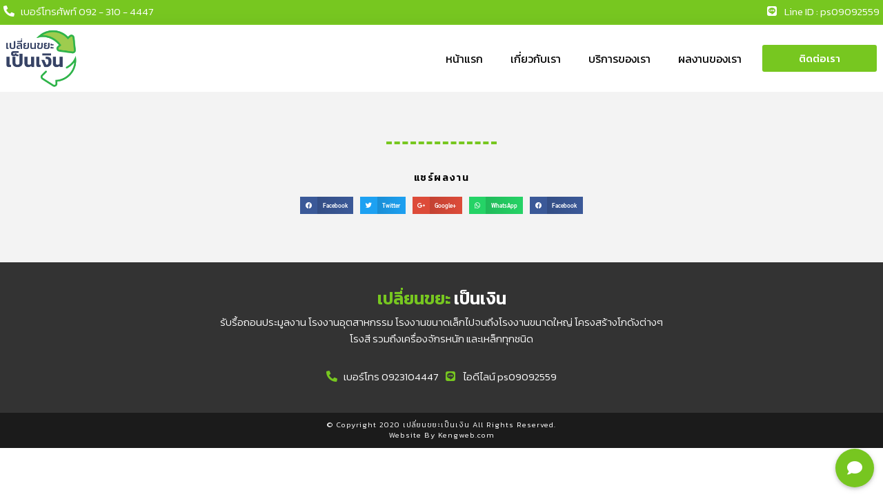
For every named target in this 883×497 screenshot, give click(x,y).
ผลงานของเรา (710, 58)
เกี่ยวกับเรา (535, 58)
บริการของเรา (619, 58)
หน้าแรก (464, 58)
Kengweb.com (466, 434)
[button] (819, 58)
